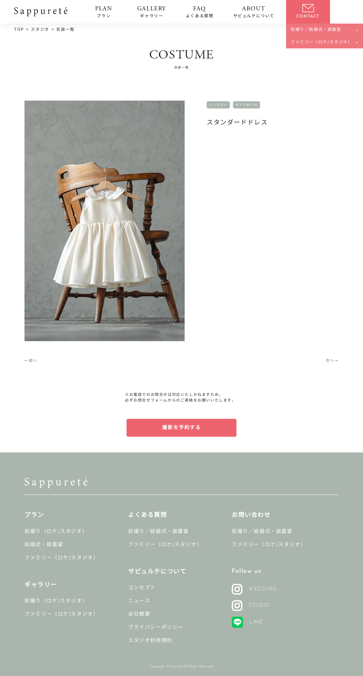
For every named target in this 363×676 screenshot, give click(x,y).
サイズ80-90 (246, 105)
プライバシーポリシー (155, 627)
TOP (19, 29)
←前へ (30, 360)
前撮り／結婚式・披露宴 (158, 531)
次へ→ (332, 360)
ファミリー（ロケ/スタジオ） (61, 558)
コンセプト (142, 587)
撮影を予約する (181, 427)
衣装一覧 (65, 29)
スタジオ (40, 29)
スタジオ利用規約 (150, 640)
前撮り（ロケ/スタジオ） (56, 531)
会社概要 (139, 614)
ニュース (139, 601)
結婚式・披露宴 (43, 544)
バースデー (218, 105)
